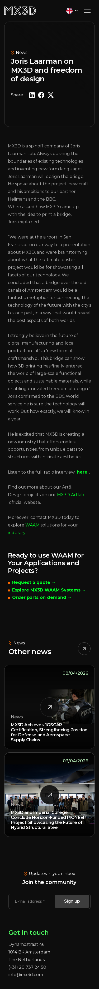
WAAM (32, 525)
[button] (32, 95)
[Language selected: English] (72, 11)
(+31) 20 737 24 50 (27, 967)
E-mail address (29, 901)
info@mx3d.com (25, 974)
